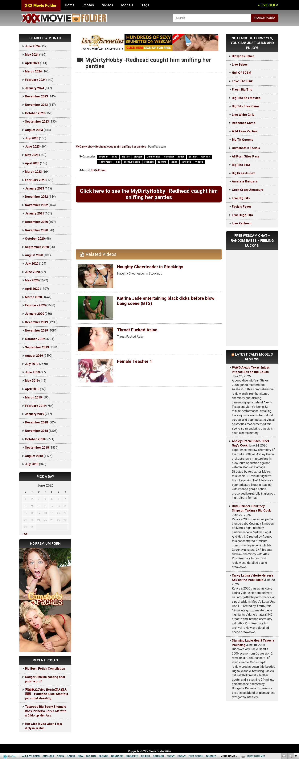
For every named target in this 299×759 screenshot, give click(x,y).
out (118, 162)
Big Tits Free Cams (246, 106)
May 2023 (32, 155)
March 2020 (33, 297)
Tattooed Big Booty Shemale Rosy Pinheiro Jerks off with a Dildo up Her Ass (45, 711)
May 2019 (32, 380)
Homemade (105, 162)
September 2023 (37, 121)
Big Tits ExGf (241, 165)
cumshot (169, 156)
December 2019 (36, 322)
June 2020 (32, 272)
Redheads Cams (243, 123)
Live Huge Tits (242, 215)
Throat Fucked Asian (138, 330)
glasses (205, 156)
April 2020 (32, 289)
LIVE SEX (268, 5)
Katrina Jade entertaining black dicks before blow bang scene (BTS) (163, 301)
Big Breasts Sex (243, 173)
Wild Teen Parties (244, 131)
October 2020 (35, 238)
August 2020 (34, 255)
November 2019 (36, 330)
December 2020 (36, 222)
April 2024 (32, 63)
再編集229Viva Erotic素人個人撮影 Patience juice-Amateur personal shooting (46, 694)
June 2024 (32, 46)
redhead (149, 162)
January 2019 (34, 414)
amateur (103, 156)
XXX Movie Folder (41, 5)
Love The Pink (242, 81)
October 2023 (35, 113)
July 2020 (31, 263)
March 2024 (33, 71)
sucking (162, 162)
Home (69, 5)
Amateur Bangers (244, 181)
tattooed (186, 162)
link (295, 699)
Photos (88, 5)
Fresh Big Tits (242, 89)
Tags (145, 5)
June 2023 (32, 146)
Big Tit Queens (242, 139)
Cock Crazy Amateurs (248, 190)
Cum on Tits (153, 156)
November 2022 (36, 205)
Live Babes (240, 64)
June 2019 (32, 372)
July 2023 (31, 138)
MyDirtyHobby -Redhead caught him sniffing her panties (111, 146)
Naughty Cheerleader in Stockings (152, 267)
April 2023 (32, 163)
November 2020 (36, 230)
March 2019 (33, 397)
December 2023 (36, 96)
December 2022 (36, 196)
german (193, 156)
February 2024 (35, 80)
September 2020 (37, 247)
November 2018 (36, 431)
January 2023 (34, 188)
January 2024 (34, 88)
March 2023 (33, 171)
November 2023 (36, 105)
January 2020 (34, 314)
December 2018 (36, 422)
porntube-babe (132, 162)
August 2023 (34, 130)
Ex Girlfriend (98, 170)
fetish (181, 156)
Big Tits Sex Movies (246, 98)
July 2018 (31, 464)
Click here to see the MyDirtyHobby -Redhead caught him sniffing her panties (148, 194)
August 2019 (34, 355)
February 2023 (35, 180)
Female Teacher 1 (135, 362)
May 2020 (32, 280)
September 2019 (37, 347)
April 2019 (32, 389)
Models (127, 5)
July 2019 (31, 364)
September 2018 (37, 447)
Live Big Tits (241, 198)
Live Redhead (241, 223)
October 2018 (35, 439)
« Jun (24, 534)
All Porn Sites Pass (246, 156)
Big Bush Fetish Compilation (45, 668)
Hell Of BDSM (241, 73)
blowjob (138, 156)
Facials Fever (241, 206)
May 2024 (32, 54)
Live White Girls (243, 114)
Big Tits (125, 156)
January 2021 (34, 213)
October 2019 (35, 339)
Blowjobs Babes (243, 56)
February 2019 (35, 406)
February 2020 (35, 305)
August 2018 (34, 456)
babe (114, 156)
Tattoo (174, 162)
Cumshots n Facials (246, 148)
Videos (107, 5)
